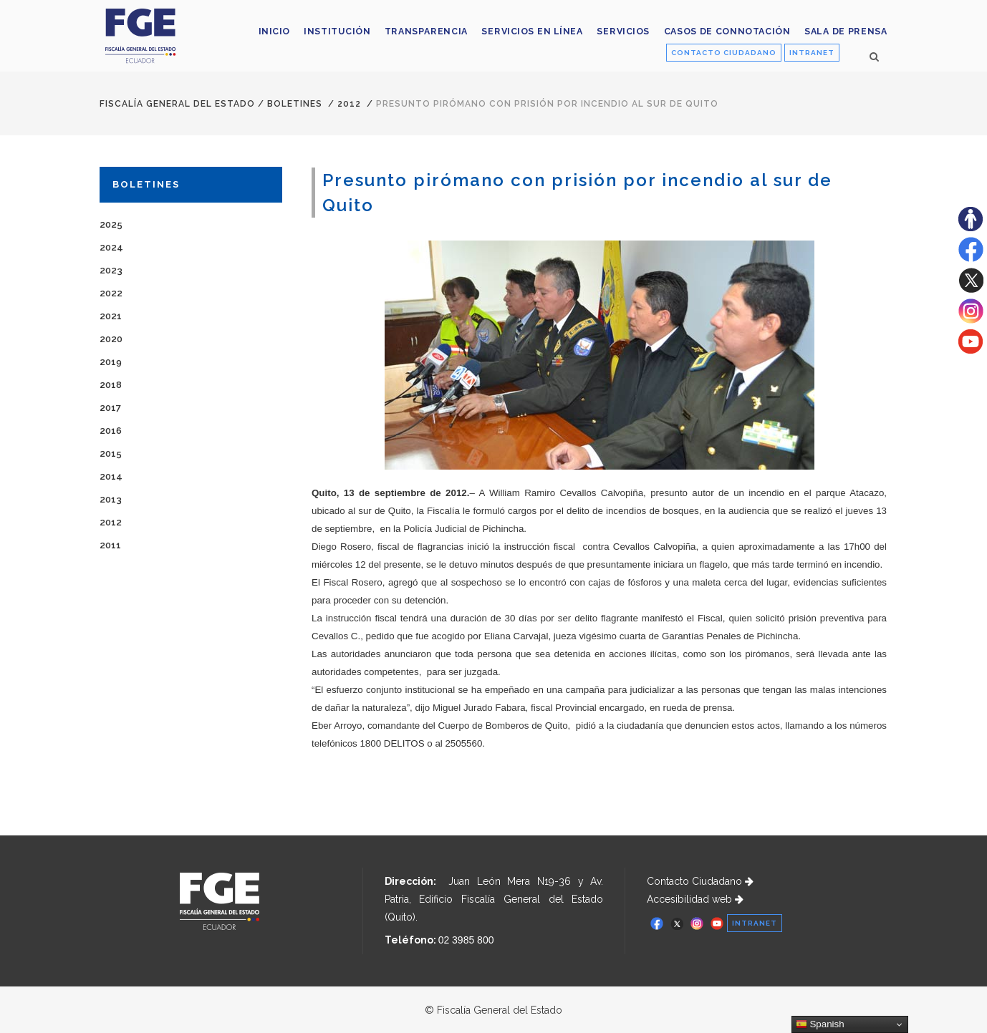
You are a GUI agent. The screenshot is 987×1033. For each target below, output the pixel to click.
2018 (111, 384)
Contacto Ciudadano (700, 881)
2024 (111, 247)
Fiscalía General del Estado (177, 104)
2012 (349, 104)
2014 (111, 476)
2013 (111, 499)
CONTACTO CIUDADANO (723, 53)
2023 (111, 270)
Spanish (820, 1024)
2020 (111, 339)
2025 (111, 224)
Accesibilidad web (695, 899)
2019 (111, 362)
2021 (111, 316)
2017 (110, 407)
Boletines (294, 104)
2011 (110, 545)
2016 (111, 430)
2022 (111, 293)
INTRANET (811, 53)
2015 (111, 453)
